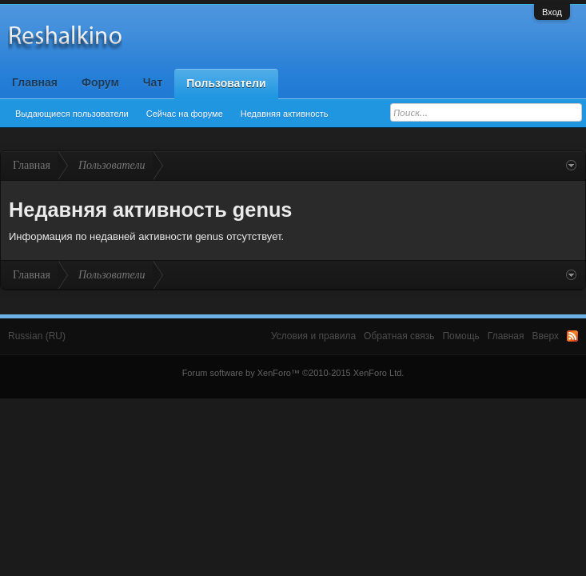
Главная (35, 82)
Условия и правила (313, 336)
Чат (152, 82)
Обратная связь (399, 336)
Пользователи (225, 83)
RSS (572, 336)
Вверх (545, 336)
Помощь (460, 336)
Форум (100, 82)
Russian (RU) (37, 336)
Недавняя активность (285, 113)
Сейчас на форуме (184, 113)
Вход (552, 12)
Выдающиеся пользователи (72, 113)
